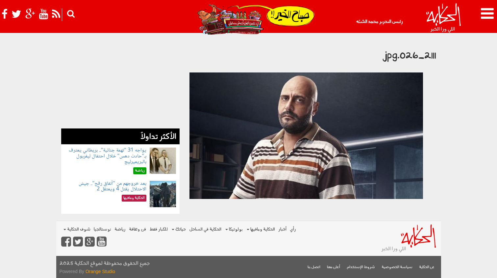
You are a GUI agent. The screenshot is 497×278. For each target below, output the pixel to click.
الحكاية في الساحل (205, 229)
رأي (293, 229)
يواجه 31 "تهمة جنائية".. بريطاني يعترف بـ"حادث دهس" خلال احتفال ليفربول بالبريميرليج (107, 156)
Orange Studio (100, 271)
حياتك (179, 229)
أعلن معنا (333, 267)
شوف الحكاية (76, 229)
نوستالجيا (102, 229)
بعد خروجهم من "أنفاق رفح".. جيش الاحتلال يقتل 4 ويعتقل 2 (112, 186)
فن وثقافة (137, 229)
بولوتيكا (234, 229)
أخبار (282, 229)
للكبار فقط (158, 229)
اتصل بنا (314, 267)
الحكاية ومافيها (261, 229)
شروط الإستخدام (361, 267)
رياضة (120, 229)
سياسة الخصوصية (397, 267)
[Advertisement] (120, 82)
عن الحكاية (427, 267)
